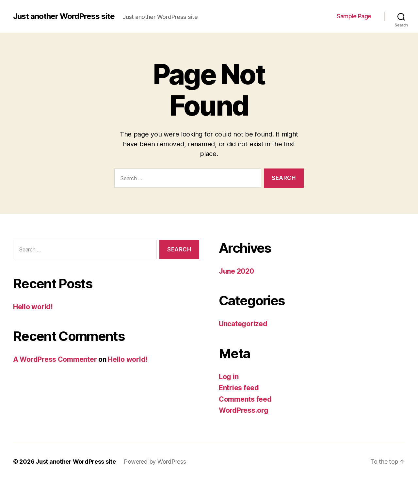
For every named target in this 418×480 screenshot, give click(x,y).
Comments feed (245, 399)
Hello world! (33, 307)
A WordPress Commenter (55, 359)
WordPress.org (243, 410)
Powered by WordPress (155, 461)
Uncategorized (243, 324)
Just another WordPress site (64, 16)
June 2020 (236, 271)
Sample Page (354, 16)
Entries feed (239, 388)
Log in (228, 377)
